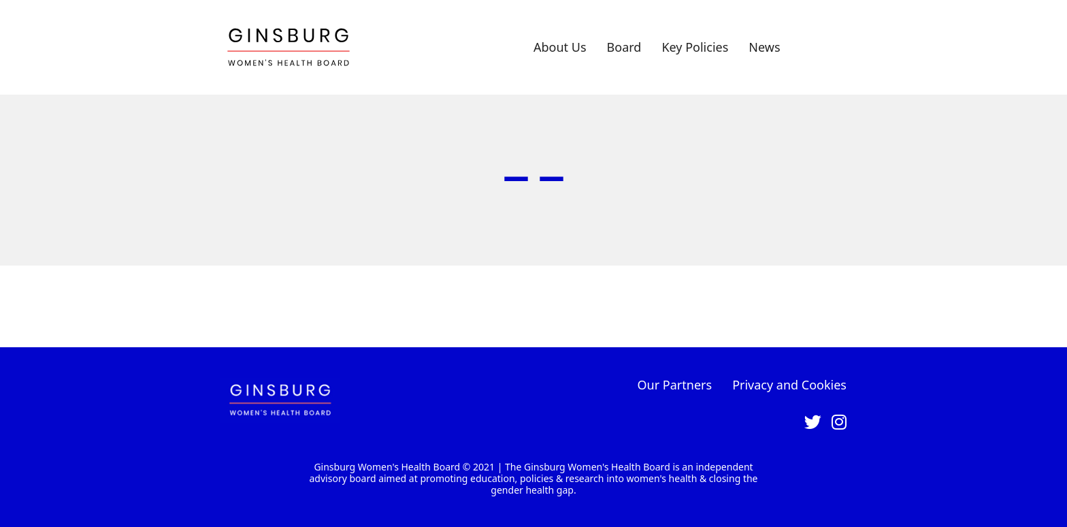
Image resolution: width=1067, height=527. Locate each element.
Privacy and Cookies (789, 385)
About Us (560, 47)
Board (624, 47)
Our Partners (675, 385)
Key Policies (694, 47)
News (764, 47)
